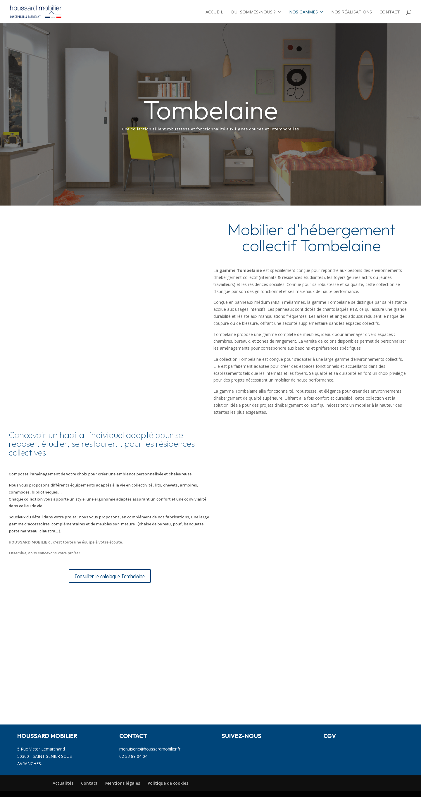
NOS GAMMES (303, 12)
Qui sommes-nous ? (253, 12)
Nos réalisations (351, 12)
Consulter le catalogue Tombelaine (110, 576)
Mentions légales (122, 783)
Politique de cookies (168, 783)
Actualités (63, 783)
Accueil (214, 12)
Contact (389, 12)
